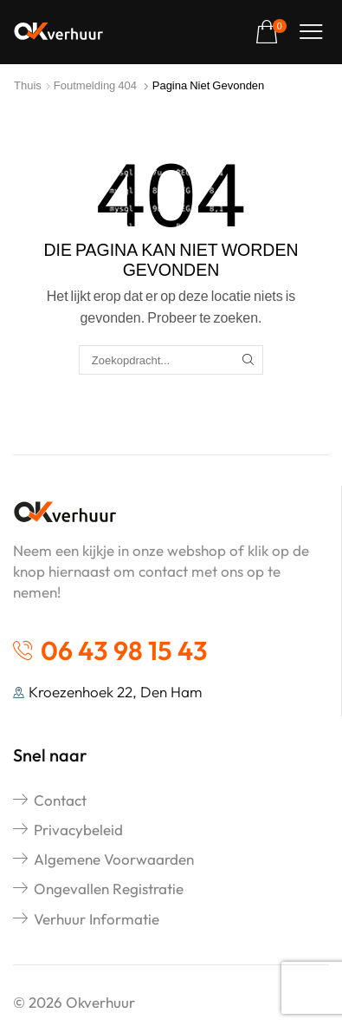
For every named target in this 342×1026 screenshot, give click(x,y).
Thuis (28, 85)
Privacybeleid (78, 829)
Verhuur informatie (96, 919)
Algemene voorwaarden (114, 859)
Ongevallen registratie (109, 888)
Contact (60, 800)
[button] (271, 32)
